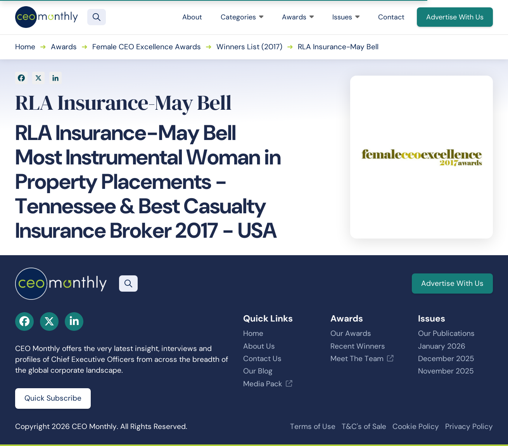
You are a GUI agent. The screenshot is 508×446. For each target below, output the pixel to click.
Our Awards (350, 333)
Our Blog (258, 371)
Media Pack (262, 384)
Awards (298, 17)
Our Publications (446, 333)
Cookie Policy (415, 426)
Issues (345, 17)
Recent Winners (357, 346)
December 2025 (446, 358)
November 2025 (446, 371)
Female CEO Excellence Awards (146, 47)
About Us (259, 346)
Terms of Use (312, 426)
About (192, 17)
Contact (391, 17)
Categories (242, 17)
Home (25, 47)
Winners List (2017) (249, 47)
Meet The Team (357, 358)
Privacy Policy (469, 426)
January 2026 (441, 346)
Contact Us (262, 358)
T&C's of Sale (364, 426)
